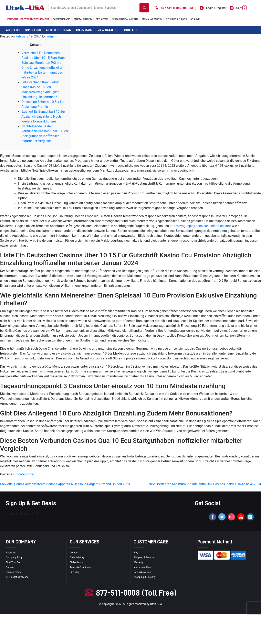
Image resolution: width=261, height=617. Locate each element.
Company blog (15, 560)
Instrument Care (144, 569)
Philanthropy (78, 564)
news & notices (144, 574)
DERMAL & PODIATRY (152, 19)
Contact (130, 30)
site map (75, 574)
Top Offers (32, 30)
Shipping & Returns (146, 560)
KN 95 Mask (84, 30)
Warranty (139, 564)
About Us (13, 30)
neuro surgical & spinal (125, 19)
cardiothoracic (61, 19)
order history (78, 560)
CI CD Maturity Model (19, 579)
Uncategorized (24, 474)
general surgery (83, 19)
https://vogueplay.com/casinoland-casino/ (200, 226)
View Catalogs (108, 30)
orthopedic (102, 19)
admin (50, 36)
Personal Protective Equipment (28, 19)
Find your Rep (14, 564)
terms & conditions (82, 569)
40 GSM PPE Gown (58, 30)
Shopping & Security (146, 579)
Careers (11, 569)
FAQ (136, 555)
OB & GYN (195, 19)
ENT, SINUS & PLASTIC (176, 19)
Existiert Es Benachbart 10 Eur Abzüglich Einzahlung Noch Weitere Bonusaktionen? (43, 116)
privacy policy (14, 574)
